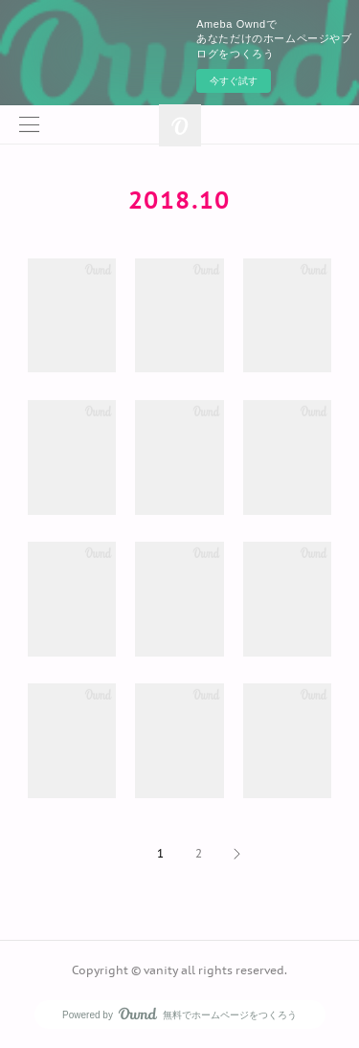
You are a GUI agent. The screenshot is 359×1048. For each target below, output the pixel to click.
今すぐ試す (234, 81)
